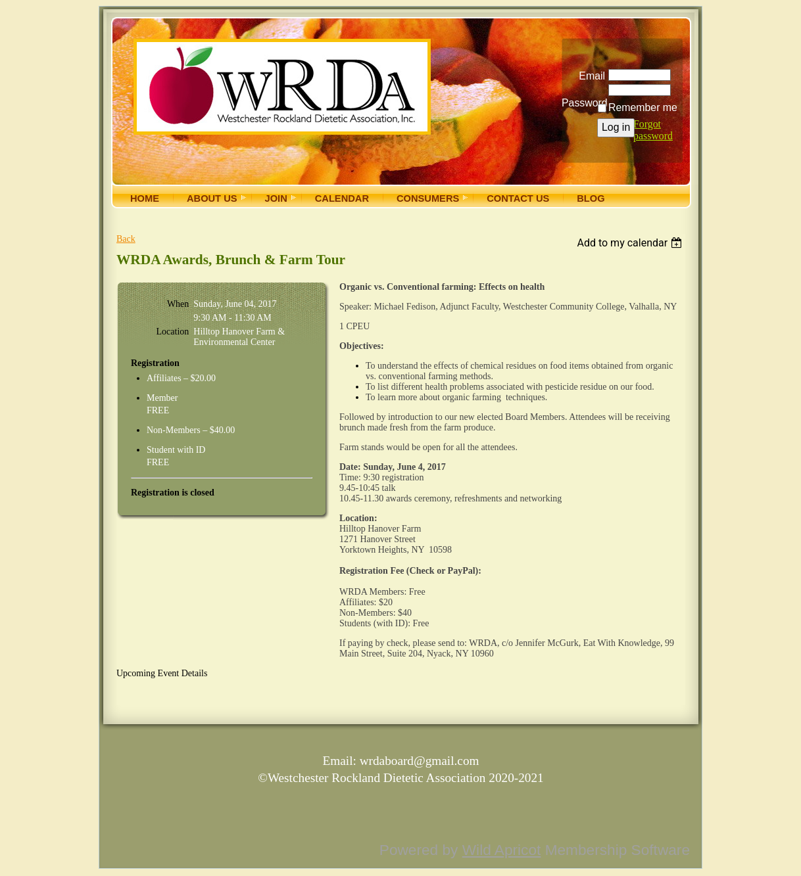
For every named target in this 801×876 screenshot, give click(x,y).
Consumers (428, 198)
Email (589, 75)
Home (144, 198)
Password (583, 97)
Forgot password (653, 129)
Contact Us (518, 198)
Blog (590, 198)
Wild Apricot (501, 849)
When (178, 304)
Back (125, 239)
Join (276, 198)
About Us (212, 198)
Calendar (342, 198)
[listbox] (631, 243)
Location (173, 331)
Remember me (642, 107)
